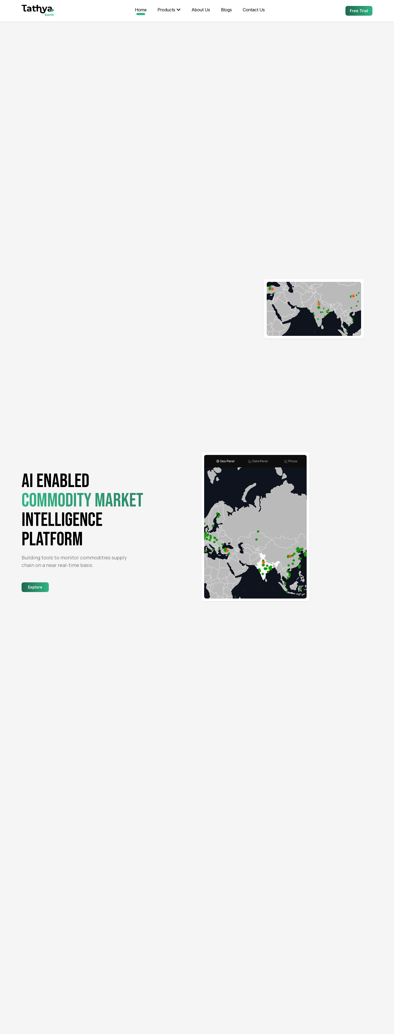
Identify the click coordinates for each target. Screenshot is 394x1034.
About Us (200, 9)
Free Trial (359, 10)
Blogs (226, 9)
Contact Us (254, 9)
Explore (35, 587)
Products (169, 9)
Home (141, 9)
